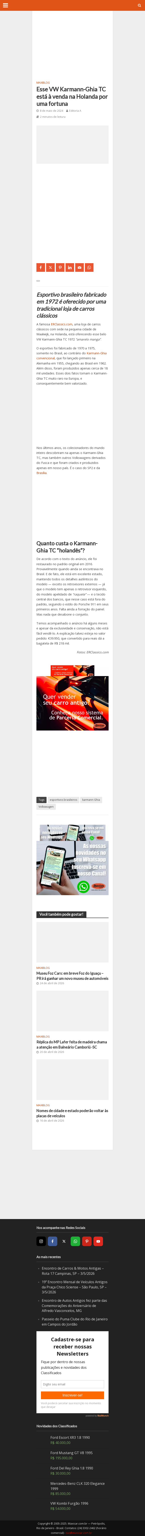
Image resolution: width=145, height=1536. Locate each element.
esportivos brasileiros (63, 800)
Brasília (41, 473)
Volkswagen (46, 807)
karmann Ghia (91, 800)
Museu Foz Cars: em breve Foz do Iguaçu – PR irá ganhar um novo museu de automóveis (72, 976)
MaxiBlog (43, 82)
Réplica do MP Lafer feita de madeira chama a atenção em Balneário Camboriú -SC (71, 1044)
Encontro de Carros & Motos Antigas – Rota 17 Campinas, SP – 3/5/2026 (73, 1271)
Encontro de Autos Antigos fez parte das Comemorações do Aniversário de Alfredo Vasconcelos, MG (74, 1305)
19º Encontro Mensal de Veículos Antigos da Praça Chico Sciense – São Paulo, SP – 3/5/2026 (75, 1287)
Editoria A (75, 111)
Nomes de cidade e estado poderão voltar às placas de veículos (72, 1113)
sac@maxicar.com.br (79, 1533)
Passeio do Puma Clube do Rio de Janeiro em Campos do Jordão (75, 1322)
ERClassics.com (61, 324)
